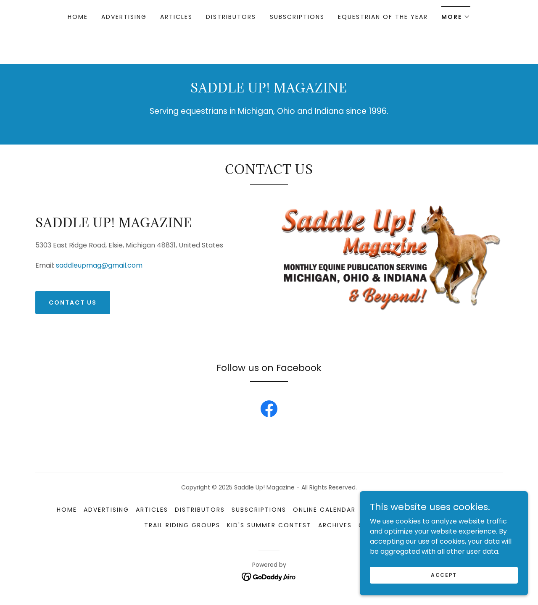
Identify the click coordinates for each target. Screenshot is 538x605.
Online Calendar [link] (324, 509)
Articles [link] (176, 17)
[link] (269, 410)
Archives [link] (335, 525)
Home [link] (78, 17)
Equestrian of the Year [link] (383, 17)
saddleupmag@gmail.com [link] (99, 265)
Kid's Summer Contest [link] (269, 525)
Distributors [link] (231, 17)
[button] (455, 14)
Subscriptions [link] (297, 17)
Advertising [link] (124, 17)
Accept (444, 591)
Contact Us (73, 302)
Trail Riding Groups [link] (182, 525)
